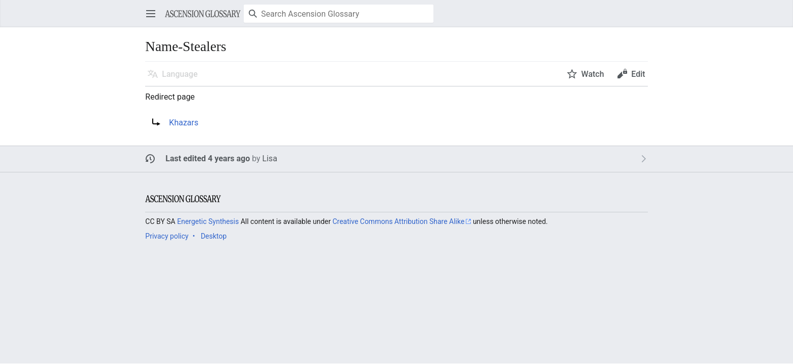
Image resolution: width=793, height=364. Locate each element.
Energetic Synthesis (208, 221)
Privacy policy (166, 236)
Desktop (214, 236)
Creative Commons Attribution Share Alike (398, 221)
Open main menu (154, 18)
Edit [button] (638, 74)
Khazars (183, 122)
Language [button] (179, 74)
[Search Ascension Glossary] (338, 14)
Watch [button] (592, 74)
